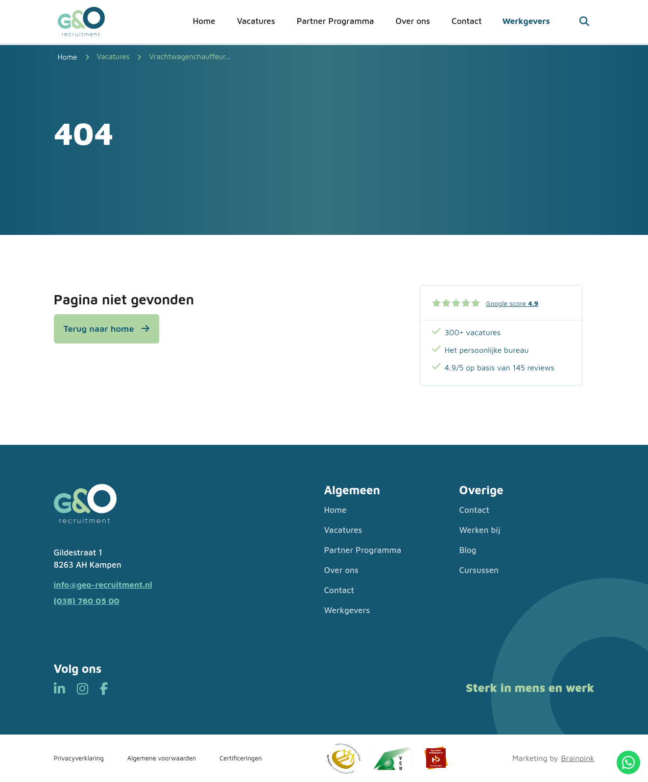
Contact (466, 21)
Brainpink (577, 758)
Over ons (412, 21)
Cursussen (479, 570)
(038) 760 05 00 (87, 601)
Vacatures (256, 21)
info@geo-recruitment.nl (103, 585)
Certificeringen (240, 758)
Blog (468, 550)
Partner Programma (335, 21)
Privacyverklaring (79, 758)
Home (204, 21)
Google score (512, 303)
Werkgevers (526, 21)
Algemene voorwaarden (161, 758)
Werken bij (480, 530)
